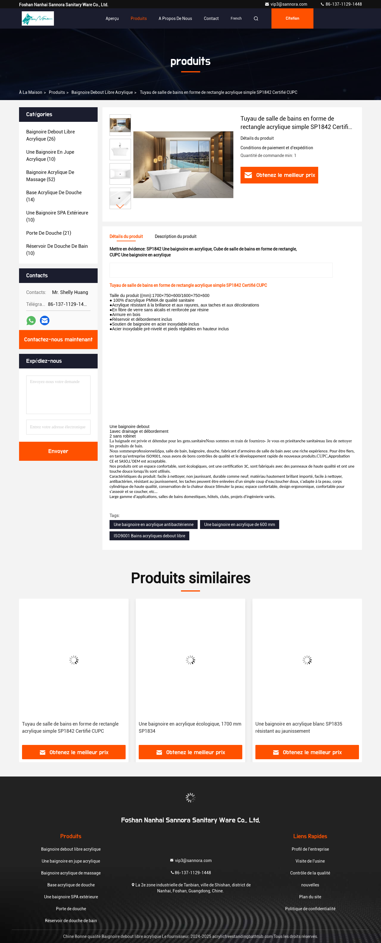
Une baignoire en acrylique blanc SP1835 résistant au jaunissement (298, 727)
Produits (139, 18)
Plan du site (310, 896)
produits (57, 92)
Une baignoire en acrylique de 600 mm (239, 524)
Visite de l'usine (310, 861)
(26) (50, 135)
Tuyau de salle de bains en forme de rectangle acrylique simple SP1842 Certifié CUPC (70, 727)
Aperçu (112, 18)
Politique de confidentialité (310, 908)
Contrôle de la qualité (310, 873)
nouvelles (310, 885)
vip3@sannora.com (286, 4)
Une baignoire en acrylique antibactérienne (153, 524)
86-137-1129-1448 (341, 4)
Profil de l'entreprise (310, 849)
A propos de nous (175, 18)
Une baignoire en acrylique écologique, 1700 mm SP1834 (190, 727)
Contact (211, 18)
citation (292, 18)
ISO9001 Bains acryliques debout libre (149, 535)
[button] (120, 207)
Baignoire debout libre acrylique (102, 92)
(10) (50, 155)
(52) (50, 175)
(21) (48, 233)
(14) (54, 196)
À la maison (30, 92)
